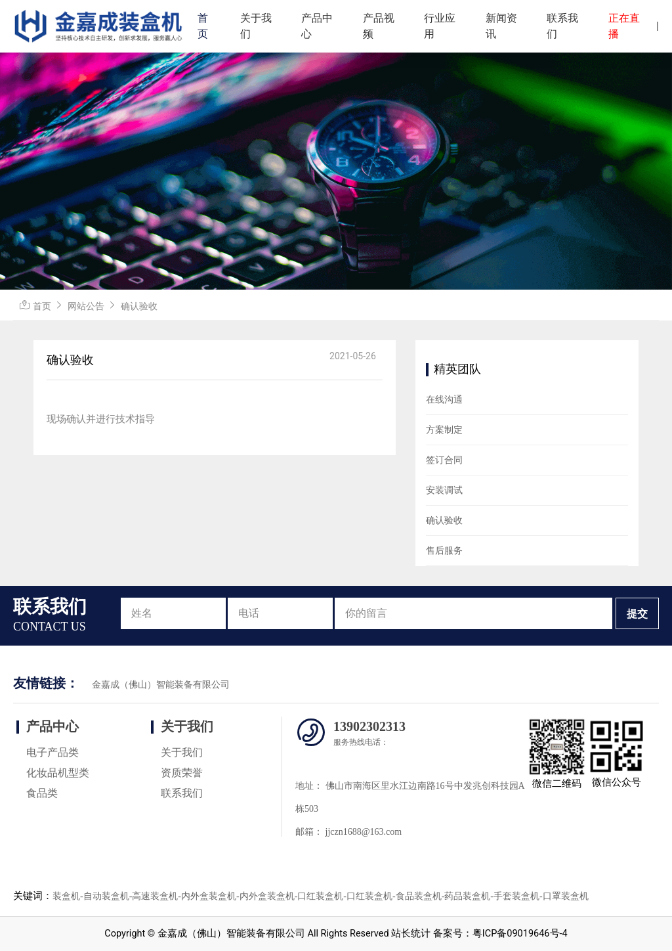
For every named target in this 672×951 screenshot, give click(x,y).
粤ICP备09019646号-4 (520, 933)
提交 (637, 614)
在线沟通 (444, 399)
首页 (203, 26)
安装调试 (444, 490)
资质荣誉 (182, 772)
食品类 (42, 793)
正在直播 (624, 26)
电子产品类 (52, 752)
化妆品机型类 (57, 772)
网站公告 (86, 306)
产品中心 (317, 26)
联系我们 (562, 26)
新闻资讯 (501, 26)
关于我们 (256, 26)
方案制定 (444, 429)
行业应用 (439, 26)
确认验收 (139, 306)
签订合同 (444, 459)
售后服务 (444, 550)
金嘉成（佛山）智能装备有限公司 (161, 685)
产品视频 (378, 26)
